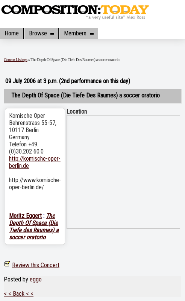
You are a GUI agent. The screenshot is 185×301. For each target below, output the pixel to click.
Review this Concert (35, 265)
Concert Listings (15, 59)
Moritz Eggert (25, 215)
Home (12, 33)
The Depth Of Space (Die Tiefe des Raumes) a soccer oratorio (34, 226)
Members (78, 33)
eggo (36, 279)
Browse (41, 33)
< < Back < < (18, 293)
